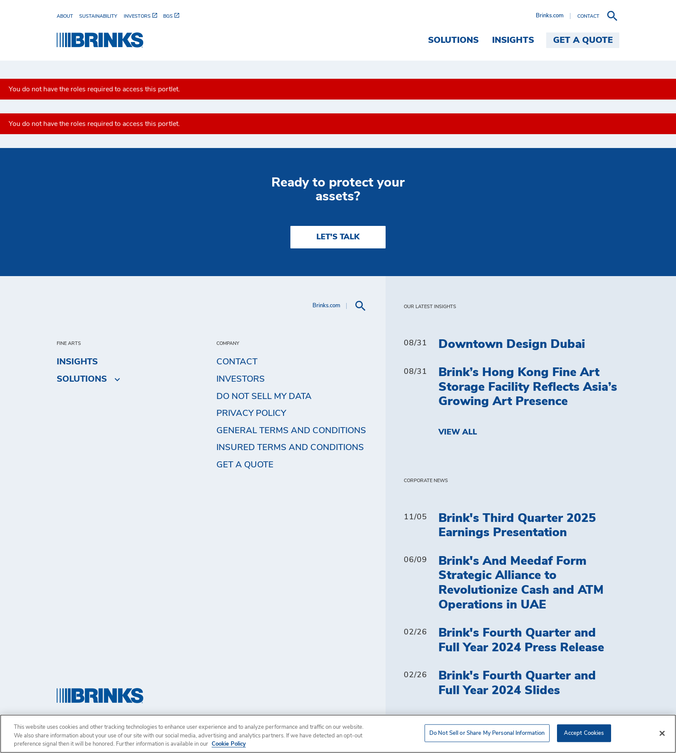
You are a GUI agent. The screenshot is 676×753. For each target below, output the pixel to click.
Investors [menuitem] (240, 379)
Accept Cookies (584, 733)
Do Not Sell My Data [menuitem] (264, 396)
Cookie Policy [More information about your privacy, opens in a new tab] (229, 744)
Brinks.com (549, 16)
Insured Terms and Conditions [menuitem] (290, 447)
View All (457, 432)
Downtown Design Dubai (511, 344)
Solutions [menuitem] (453, 40)
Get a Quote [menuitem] (583, 40)
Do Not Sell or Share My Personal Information (487, 733)
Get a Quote (245, 464)
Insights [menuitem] (513, 40)
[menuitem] (68, 16)
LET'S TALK (338, 237)
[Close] (662, 733)
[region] (338, 733)
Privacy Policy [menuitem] (251, 413)
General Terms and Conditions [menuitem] (291, 430)
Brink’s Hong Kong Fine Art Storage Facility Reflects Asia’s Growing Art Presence (527, 387)
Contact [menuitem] (237, 361)
